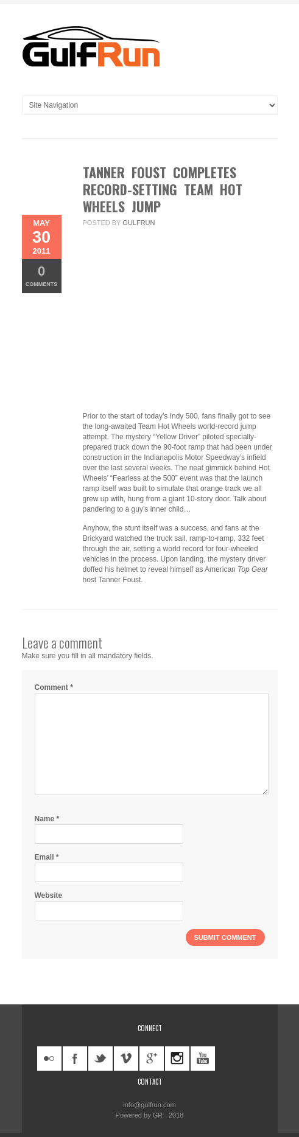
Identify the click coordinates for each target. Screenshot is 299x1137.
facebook (75, 1058)
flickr (49, 1058)
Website (49, 895)
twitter (100, 1058)
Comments (42, 275)
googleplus (151, 1058)
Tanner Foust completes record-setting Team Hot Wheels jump (162, 189)
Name (47, 819)
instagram (177, 1058)
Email (47, 857)
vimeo (126, 1058)
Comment (54, 687)
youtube (203, 1058)
